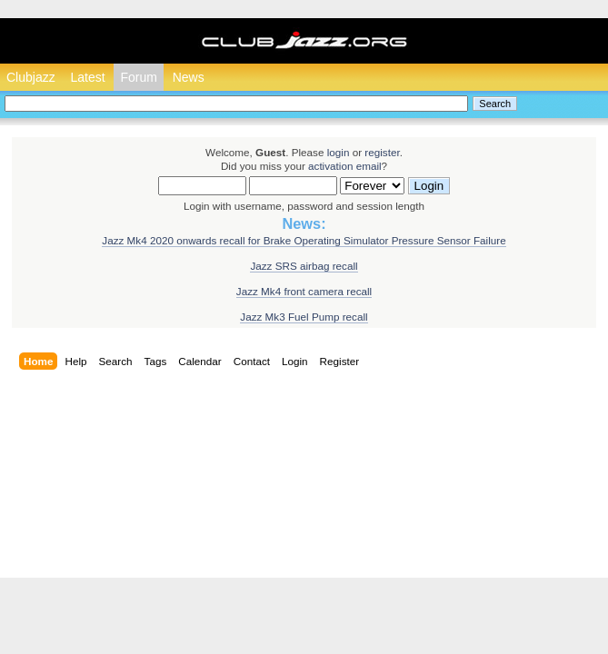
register (381, 152)
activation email (345, 166)
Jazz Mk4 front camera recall (304, 291)
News (188, 77)
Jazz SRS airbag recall (303, 266)
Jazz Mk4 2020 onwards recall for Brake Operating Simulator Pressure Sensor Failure (303, 240)
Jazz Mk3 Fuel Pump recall (303, 316)
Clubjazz (30, 77)
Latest (87, 77)
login (338, 152)
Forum (138, 77)
